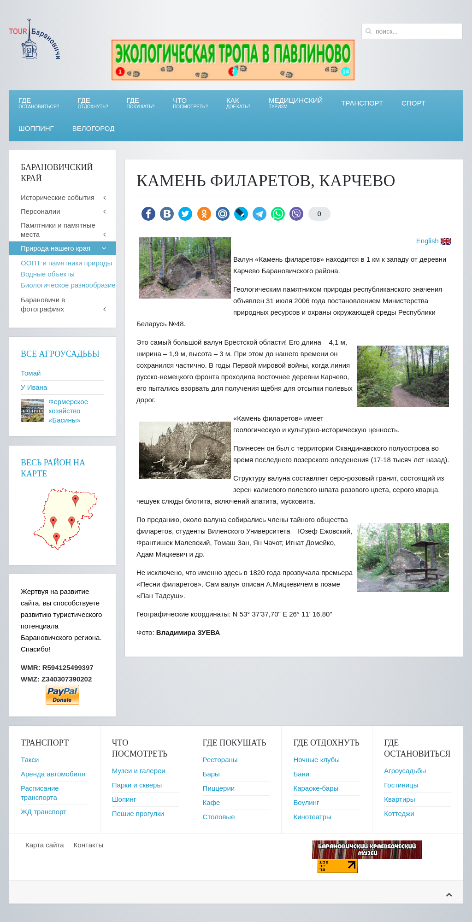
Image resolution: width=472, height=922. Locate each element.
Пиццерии (219, 788)
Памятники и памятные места (58, 229)
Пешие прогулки (138, 813)
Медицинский (296, 103)
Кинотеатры (312, 817)
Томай (31, 373)
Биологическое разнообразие (68, 285)
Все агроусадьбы (60, 353)
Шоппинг (36, 128)
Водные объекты (48, 274)
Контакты (89, 845)
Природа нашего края (55, 248)
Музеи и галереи (138, 771)
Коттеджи (399, 813)
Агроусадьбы (405, 771)
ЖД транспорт (43, 812)
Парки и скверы (137, 785)
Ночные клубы (316, 759)
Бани (301, 774)
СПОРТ (413, 103)
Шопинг (124, 799)
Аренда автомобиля (53, 774)
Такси (30, 759)
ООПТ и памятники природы (66, 263)
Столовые (219, 817)
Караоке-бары (315, 788)
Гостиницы (401, 785)
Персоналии (40, 211)
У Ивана (34, 387)
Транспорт (362, 103)
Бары (211, 774)
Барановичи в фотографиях (43, 304)
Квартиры (399, 799)
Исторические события (57, 197)
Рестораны (220, 759)
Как (238, 103)
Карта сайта (44, 845)
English (427, 241)
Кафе (211, 802)
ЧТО (190, 103)
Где (38, 103)
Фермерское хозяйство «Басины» (68, 411)
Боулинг (306, 802)
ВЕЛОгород (93, 128)
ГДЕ (92, 103)
